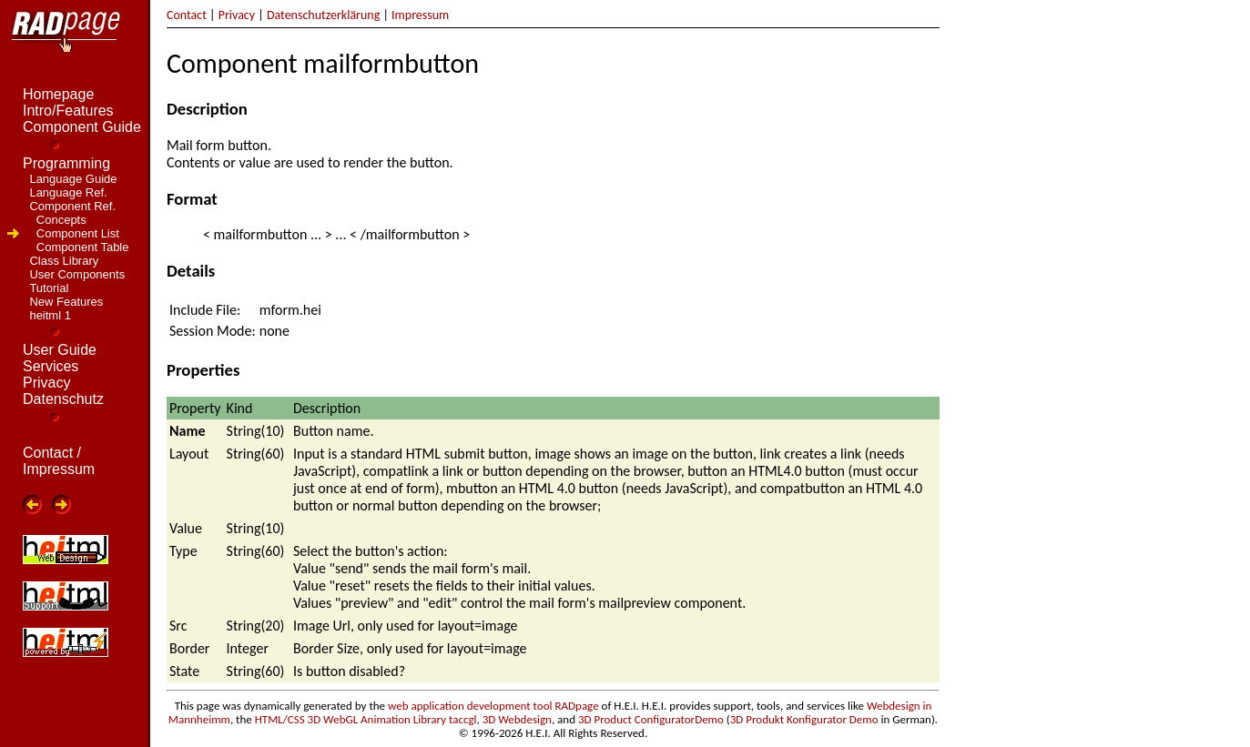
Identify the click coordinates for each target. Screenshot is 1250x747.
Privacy (236, 15)
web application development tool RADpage (493, 705)
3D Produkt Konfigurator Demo (804, 719)
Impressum (420, 15)
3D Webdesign (517, 719)
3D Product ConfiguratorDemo (651, 719)
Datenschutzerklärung (323, 15)
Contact (187, 15)
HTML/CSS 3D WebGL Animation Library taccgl (366, 719)
